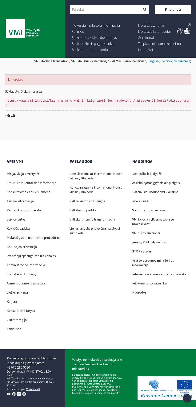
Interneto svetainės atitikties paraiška (159, 274)
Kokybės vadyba (18, 228)
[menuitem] (96, 25)
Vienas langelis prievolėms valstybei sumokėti (95, 231)
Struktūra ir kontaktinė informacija (31, 183)
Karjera (12, 301)
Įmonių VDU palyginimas (149, 242)
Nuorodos (139, 292)
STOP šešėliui (142, 251)
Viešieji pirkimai (18, 292)
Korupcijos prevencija (22, 247)
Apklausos (14, 329)
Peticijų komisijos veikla (24, 210)
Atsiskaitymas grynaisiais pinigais (156, 183)
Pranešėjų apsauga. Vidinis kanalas (31, 256)
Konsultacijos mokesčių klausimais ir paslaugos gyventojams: (31, 360)
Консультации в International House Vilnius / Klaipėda (96, 189)
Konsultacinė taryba (21, 310)
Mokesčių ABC (142, 201)
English (153, 61)
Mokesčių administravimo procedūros (33, 237)
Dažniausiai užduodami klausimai (155, 192)
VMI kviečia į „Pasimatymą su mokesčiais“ (153, 221)
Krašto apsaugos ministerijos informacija (153, 263)
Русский (166, 61)
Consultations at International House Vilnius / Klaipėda (96, 176)
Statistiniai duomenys (22, 274)
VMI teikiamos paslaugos (87, 201)
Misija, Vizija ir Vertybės (23, 173)
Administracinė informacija (26, 265)
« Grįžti (10, 115)
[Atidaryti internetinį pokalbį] (187, 398)
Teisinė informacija (20, 201)
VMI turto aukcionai (146, 233)
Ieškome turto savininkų (149, 283)
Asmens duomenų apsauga (26, 283)
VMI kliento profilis (83, 210)
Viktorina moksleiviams (148, 210)
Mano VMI (33, 389)
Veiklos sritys (16, 219)
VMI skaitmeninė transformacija (92, 219)
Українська (182, 61)
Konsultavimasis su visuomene (28, 192)
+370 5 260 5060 (18, 367)
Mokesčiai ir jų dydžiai (147, 173)
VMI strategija (17, 320)
